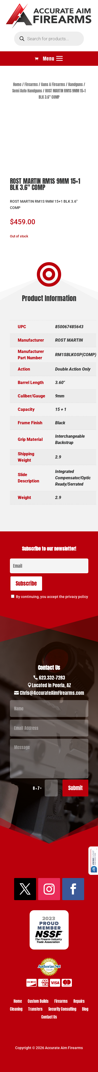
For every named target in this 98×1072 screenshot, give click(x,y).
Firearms (31, 84)
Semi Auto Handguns (27, 91)
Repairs (79, 1002)
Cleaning (16, 1010)
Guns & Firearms (53, 84)
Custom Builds (38, 1002)
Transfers (35, 1010)
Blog (85, 1010)
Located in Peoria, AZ (51, 685)
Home (17, 84)
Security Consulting (62, 1010)
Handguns (75, 84)
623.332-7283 (52, 677)
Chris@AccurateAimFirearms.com (52, 692)
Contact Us (49, 1017)
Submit (75, 788)
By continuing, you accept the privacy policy (52, 597)
